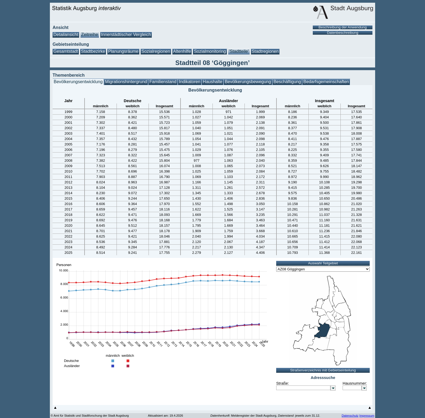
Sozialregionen (155, 51)
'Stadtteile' (239, 51)
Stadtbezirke (93, 51)
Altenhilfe (182, 51)
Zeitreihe (89, 34)
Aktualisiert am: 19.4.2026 (165, 415)
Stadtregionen (265, 51)
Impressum (366, 415)
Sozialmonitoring (210, 51)
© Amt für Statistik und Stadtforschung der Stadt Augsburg (90, 415)
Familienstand (162, 81)
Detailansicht (65, 34)
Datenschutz (350, 415)
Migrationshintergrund (126, 81)
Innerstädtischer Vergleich (126, 34)
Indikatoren (189, 81)
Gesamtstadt (65, 51)
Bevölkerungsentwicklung (78, 81)
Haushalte (212, 81)
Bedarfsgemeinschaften (326, 81)
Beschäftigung (287, 81)
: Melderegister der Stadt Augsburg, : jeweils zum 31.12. (265, 415)
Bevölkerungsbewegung (248, 81)
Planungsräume (123, 51)
